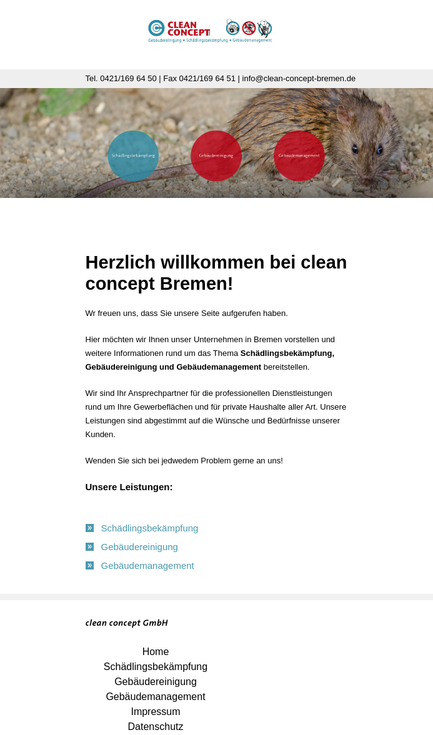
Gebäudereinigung (155, 681)
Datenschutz (156, 726)
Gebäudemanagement (155, 696)
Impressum (155, 711)
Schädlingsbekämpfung (155, 666)
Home (155, 651)
